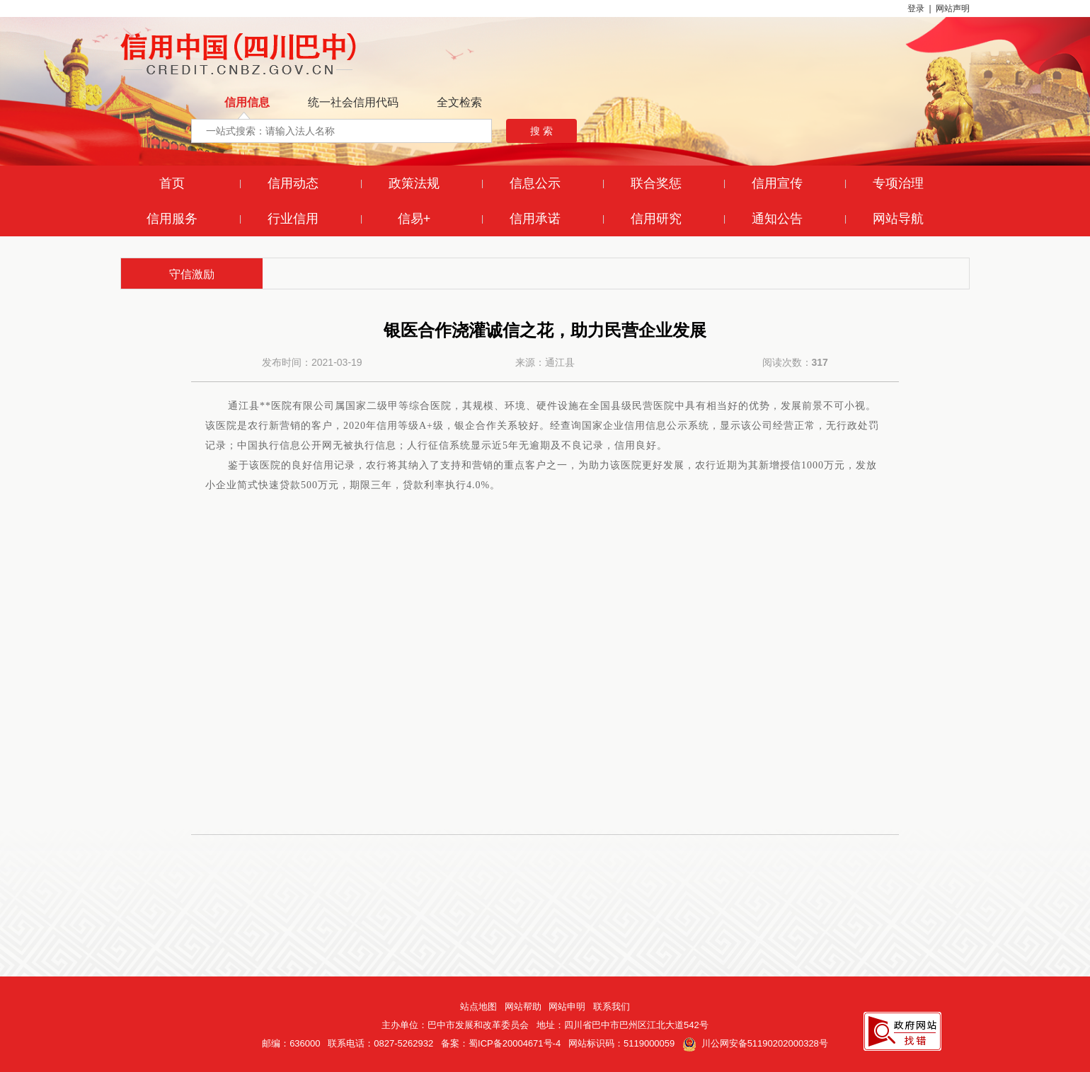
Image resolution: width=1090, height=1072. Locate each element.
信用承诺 (535, 219)
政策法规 (414, 183)
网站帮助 (523, 1006)
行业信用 (293, 219)
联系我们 (611, 1006)
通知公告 (777, 219)
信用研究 (656, 219)
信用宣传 (777, 183)
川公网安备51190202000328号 (755, 1043)
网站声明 (953, 8)
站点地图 (478, 1006)
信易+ (414, 219)
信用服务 (172, 219)
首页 (172, 183)
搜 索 (541, 131)
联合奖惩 (656, 183)
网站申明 (567, 1006)
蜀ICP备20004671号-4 (515, 1043)
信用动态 (293, 183)
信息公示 (535, 183)
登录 (915, 8)
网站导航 (898, 219)
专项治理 (898, 183)
